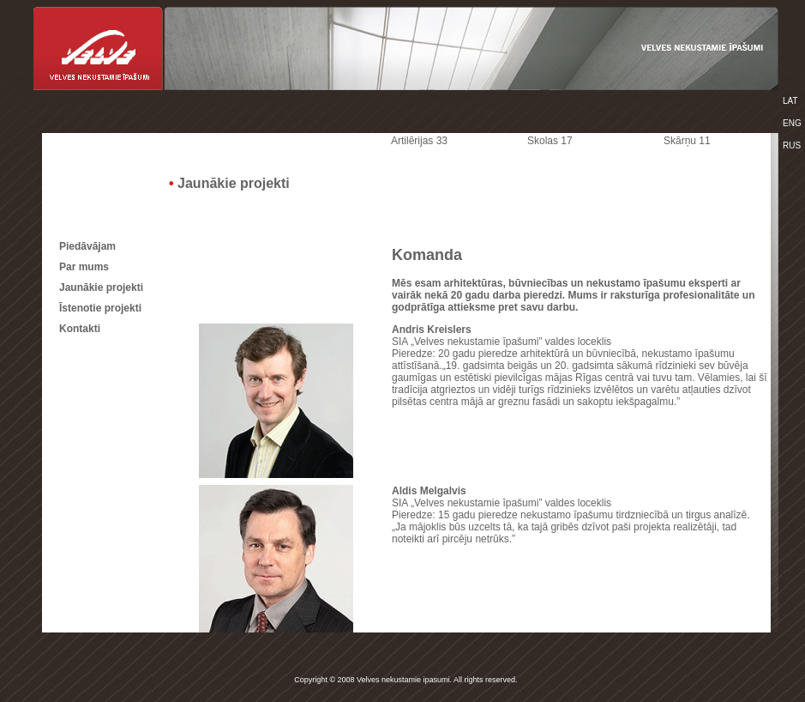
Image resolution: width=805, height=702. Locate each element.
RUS (792, 145)
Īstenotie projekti (100, 308)
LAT (790, 101)
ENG (792, 123)
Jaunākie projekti (101, 287)
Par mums (84, 267)
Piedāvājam (87, 246)
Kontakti (79, 329)
